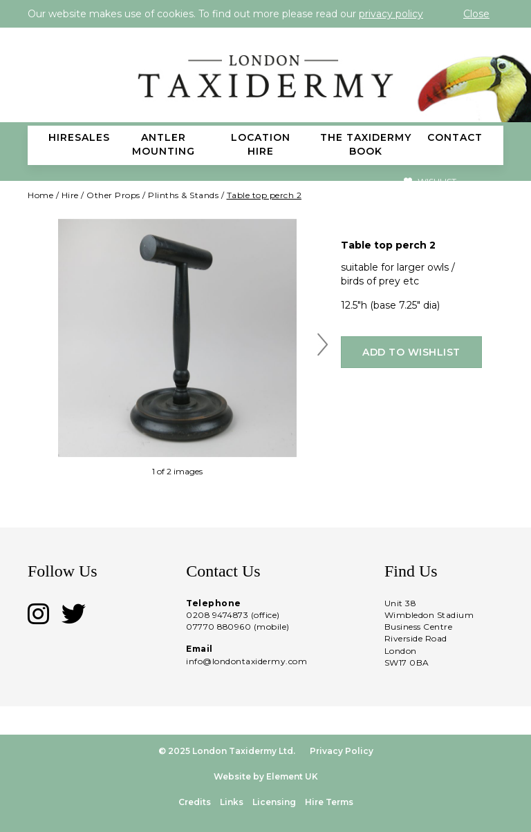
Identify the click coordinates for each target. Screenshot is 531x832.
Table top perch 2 (264, 195)
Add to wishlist (411, 352)
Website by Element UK (266, 776)
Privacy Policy (341, 751)
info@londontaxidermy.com (246, 661)
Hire (70, 195)
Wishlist (430, 181)
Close (476, 14)
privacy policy (391, 14)
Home (40, 195)
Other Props (113, 195)
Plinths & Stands (183, 195)
